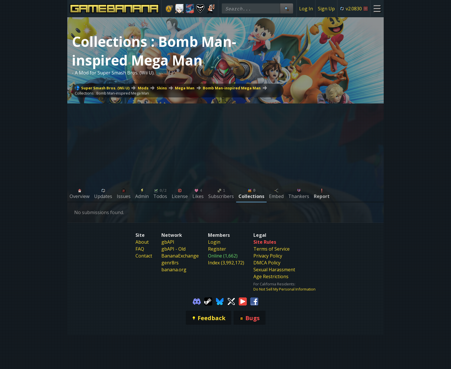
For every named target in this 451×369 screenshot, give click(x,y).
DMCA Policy (266, 263)
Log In (306, 8)
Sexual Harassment (274, 269)
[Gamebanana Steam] (208, 301)
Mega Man (184, 88)
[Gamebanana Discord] (196, 301)
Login (214, 242)
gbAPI (167, 242)
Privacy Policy (267, 256)
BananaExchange (180, 256)
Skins (162, 88)
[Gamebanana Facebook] (254, 301)
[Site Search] (286, 8)
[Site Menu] (377, 8)
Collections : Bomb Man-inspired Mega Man (112, 93)
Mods (143, 88)
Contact (143, 256)
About (142, 242)
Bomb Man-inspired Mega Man (232, 88)
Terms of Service (271, 249)
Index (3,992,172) (226, 263)
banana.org (173, 269)
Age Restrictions (270, 276)
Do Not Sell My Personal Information (284, 289)
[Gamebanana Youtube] (242, 301)
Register (217, 249)
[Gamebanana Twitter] (231, 301)
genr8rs (170, 263)
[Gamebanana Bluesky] (219, 301)
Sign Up (326, 8)
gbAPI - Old (173, 249)
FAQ (139, 249)
